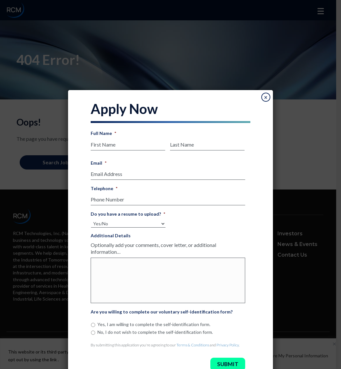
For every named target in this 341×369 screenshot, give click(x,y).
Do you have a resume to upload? (128, 210)
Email (98, 162)
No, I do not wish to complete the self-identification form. (155, 334)
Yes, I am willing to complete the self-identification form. (153, 327)
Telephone (104, 186)
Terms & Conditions (192, 347)
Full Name (103, 133)
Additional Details (111, 231)
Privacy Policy (227, 347)
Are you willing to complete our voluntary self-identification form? (162, 314)
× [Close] (265, 97)
